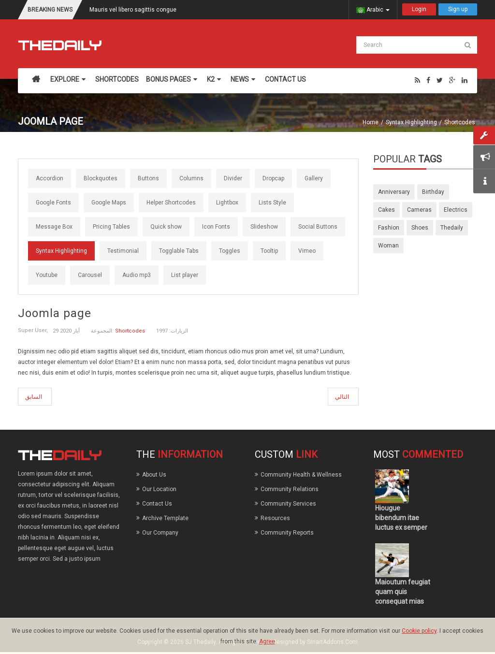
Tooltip (269, 250)
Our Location (159, 489)
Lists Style (272, 202)
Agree (267, 641)
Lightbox (227, 202)
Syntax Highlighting (411, 122)
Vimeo (307, 250)
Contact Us (157, 503)
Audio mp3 (136, 275)
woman (388, 245)
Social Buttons (317, 226)
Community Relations (290, 489)
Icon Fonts (216, 226)
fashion (388, 227)
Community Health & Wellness (301, 474)
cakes (386, 209)
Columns (191, 178)
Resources (275, 518)
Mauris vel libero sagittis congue (132, 9)
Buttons (148, 178)
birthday (433, 192)
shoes (419, 227)
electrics (455, 209)
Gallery (314, 178)
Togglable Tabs (179, 250)
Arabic (373, 9)
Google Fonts (53, 202)
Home (371, 122)
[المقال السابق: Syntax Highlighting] (35, 397)
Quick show (166, 226)
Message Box (54, 226)
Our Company (160, 532)
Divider (233, 178)
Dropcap (273, 178)
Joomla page (54, 313)
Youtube (47, 275)
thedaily (451, 227)
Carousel (90, 275)
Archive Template (165, 518)
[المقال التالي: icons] (343, 397)
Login (419, 9)
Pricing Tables (111, 226)
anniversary (394, 192)
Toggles (229, 250)
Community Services (288, 503)
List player (184, 275)
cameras (419, 209)
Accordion (49, 178)
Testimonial (123, 250)
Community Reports (287, 532)
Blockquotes (100, 178)
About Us (154, 474)
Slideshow (264, 226)
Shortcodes (459, 122)
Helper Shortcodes (171, 202)
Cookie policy (419, 630)
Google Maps (108, 202)
